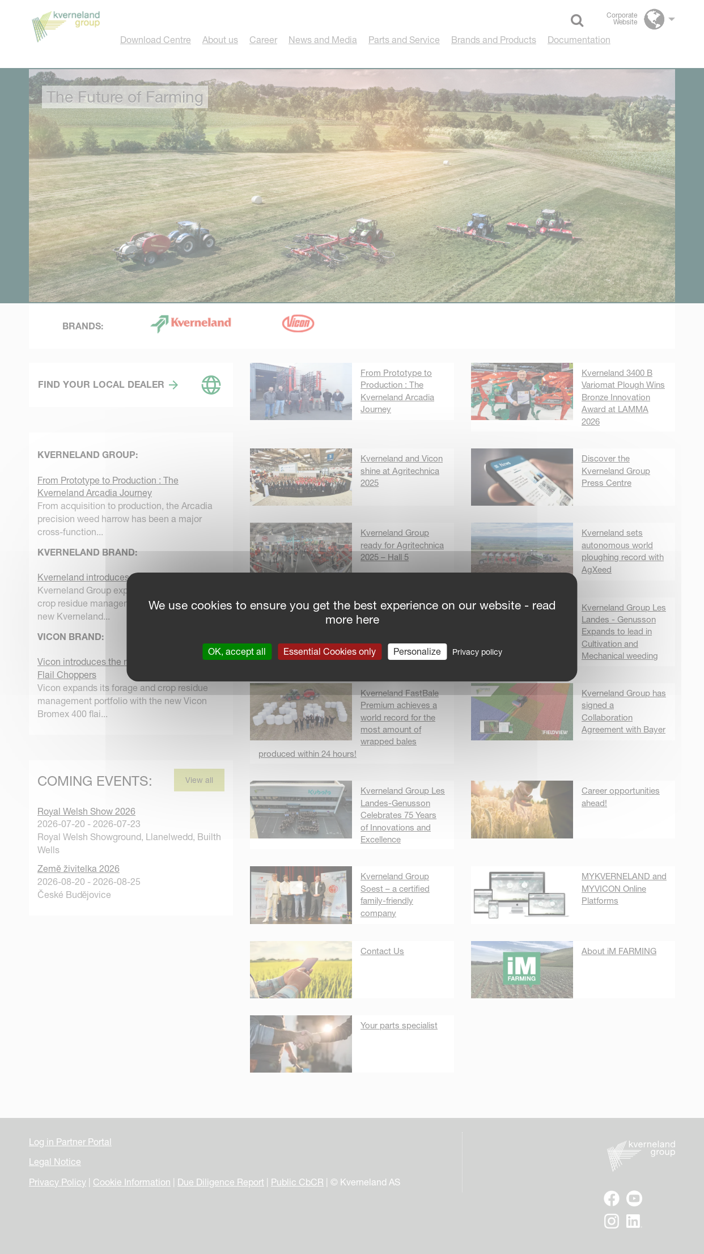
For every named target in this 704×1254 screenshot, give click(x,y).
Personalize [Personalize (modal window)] (417, 651)
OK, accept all (237, 651)
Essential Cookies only (329, 651)
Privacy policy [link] (477, 652)
